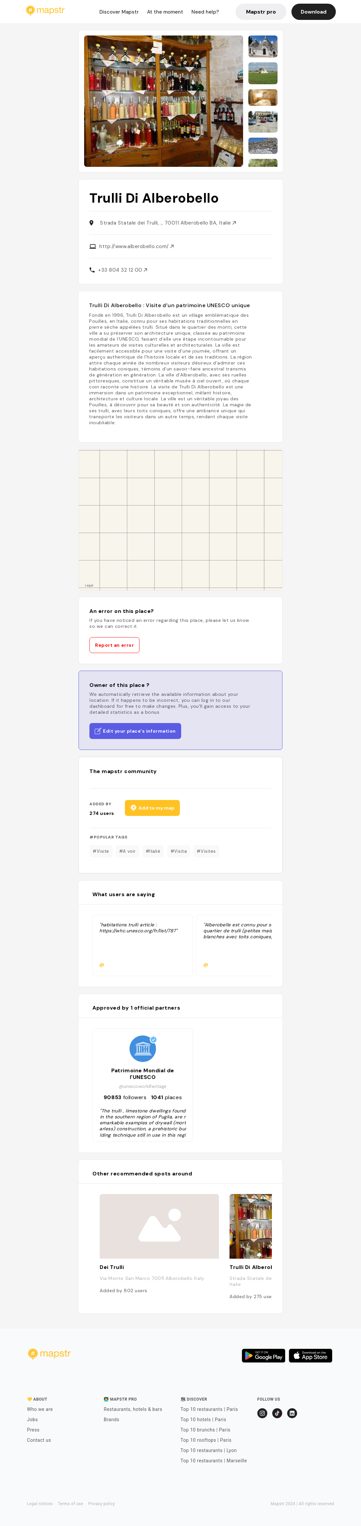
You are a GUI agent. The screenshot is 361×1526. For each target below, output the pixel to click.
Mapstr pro (261, 11)
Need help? (205, 12)
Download (314, 11)
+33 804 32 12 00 (122, 270)
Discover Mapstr (119, 12)
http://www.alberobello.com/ (136, 246)
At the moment (165, 12)
